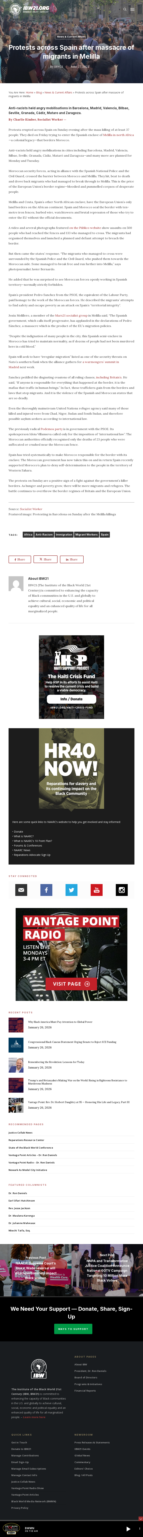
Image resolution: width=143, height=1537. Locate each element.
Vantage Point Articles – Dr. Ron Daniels (33, 1155)
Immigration (64, 534)
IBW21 (58, 66)
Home (29, 92)
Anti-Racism (44, 534)
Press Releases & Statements (92, 1442)
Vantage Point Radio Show (27, 1488)
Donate (18, 831)
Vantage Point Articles (25, 1494)
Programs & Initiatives (88, 1384)
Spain (105, 534)
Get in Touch (19, 1442)
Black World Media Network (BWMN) (33, 1501)
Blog (39, 92)
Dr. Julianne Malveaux (22, 1223)
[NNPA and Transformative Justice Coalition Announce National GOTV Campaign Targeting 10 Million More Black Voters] (107, 1270)
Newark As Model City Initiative (28, 1170)
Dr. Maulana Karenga (22, 1215)
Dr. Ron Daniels (18, 1193)
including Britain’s (109, 377)
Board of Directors (85, 1377)
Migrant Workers (86, 534)
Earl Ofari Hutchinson (22, 1200)
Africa (28, 534)
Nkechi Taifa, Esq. (20, 1230)
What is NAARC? (24, 836)
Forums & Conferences (28, 845)
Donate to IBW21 (21, 1449)
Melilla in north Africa (118, 135)
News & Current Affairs (71, 36)
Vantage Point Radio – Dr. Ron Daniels (32, 1162)
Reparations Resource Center (26, 1140)
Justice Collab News (20, 1132)
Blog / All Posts (83, 1475)
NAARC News (22, 850)
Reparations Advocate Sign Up (32, 855)
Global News (82, 1455)
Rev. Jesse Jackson (19, 1208)
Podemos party (52, 429)
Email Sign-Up (20, 1462)
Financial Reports (85, 1390)
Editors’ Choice (83, 1468)
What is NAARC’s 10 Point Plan (32, 841)
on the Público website (85, 228)
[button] (132, 9)
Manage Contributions (25, 1455)
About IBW (80, 1364)
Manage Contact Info (24, 1475)
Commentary (82, 1462)
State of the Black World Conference (31, 1147)
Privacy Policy (19, 1508)
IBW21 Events (82, 1449)
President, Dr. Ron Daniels (90, 1371)
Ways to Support (73, 1328)
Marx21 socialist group (71, 315)
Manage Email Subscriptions (28, 1468)
